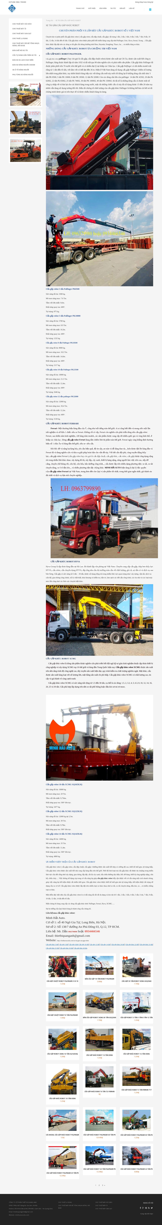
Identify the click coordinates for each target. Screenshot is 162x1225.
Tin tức (113, 8)
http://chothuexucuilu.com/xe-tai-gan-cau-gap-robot (73, 941)
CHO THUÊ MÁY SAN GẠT (21, 33)
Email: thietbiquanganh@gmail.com (21, 1212)
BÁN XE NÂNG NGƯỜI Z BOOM (23, 65)
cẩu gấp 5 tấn (63, 944)
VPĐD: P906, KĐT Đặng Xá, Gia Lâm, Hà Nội (23, 1205)
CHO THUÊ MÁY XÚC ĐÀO (22, 24)
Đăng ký (150, 2)
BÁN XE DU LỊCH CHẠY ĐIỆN (22, 60)
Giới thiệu (91, 8)
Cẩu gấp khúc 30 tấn (66, 948)
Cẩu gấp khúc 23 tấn (146, 944)
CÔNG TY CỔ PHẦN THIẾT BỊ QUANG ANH (23, 1202)
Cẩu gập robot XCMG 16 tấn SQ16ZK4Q (62, 1054)
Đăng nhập (139, 2)
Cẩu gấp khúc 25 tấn (52, 948)
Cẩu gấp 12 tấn (94, 944)
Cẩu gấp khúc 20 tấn (117, 944)
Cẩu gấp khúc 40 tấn (80, 948)
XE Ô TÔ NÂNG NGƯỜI (20, 70)
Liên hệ (131, 8)
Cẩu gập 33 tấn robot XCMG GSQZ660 (136, 981)
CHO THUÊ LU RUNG (20, 38)
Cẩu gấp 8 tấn (73, 944)
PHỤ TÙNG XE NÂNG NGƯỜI (22, 75)
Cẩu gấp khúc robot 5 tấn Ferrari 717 (136, 1090)
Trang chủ (80, 8)
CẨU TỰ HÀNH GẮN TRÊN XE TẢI (24, 55)
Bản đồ (122, 8)
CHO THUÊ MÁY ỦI (19, 29)
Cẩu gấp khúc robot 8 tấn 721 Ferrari (100, 1091)
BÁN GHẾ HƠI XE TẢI (20, 50)
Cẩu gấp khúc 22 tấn (132, 944)
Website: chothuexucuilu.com (19, 1215)
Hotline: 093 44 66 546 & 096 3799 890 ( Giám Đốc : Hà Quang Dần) (31, 1209)
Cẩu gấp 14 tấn (105, 944)
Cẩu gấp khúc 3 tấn (52, 944)
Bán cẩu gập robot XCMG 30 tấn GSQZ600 (99, 1017)
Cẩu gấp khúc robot (52, 59)
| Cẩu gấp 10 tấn (83, 944)
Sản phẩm (103, 8)
